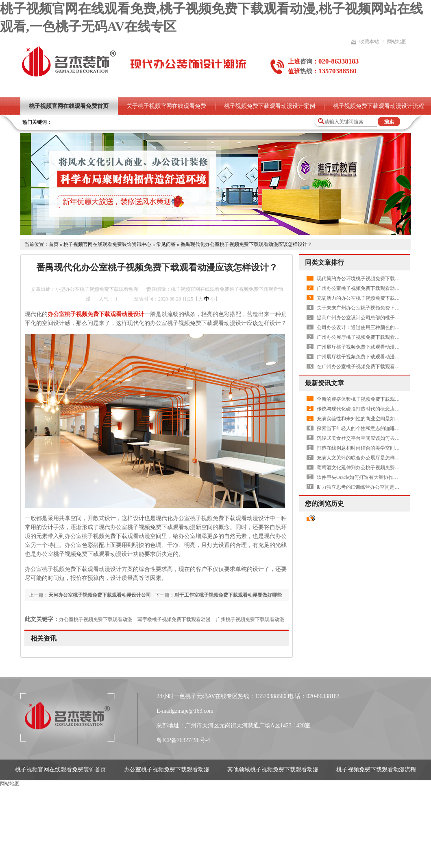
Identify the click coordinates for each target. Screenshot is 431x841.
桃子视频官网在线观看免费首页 (69, 106)
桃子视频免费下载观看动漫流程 (376, 769)
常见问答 (166, 244)
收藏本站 (369, 41)
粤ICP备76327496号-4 (183, 740)
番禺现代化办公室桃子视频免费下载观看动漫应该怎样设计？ (246, 244)
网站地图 (397, 41)
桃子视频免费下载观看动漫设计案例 (269, 106)
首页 (54, 244)
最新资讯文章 (324, 383)
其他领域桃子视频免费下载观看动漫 (272, 769)
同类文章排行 (324, 262)
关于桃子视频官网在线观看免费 (166, 106)
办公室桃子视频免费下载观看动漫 (95, 619)
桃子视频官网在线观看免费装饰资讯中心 (107, 244)
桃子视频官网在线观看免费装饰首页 (60, 769)
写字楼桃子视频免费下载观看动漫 (174, 619)
